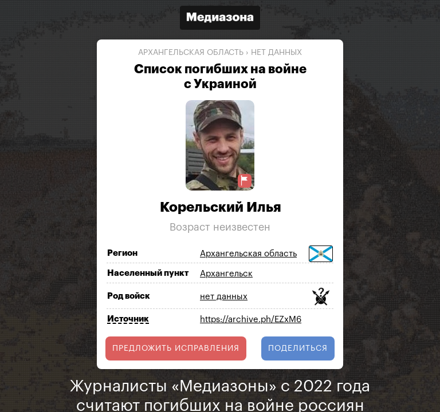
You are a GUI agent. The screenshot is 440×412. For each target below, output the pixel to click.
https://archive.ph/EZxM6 (250, 319)
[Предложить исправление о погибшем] (244, 180)
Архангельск (226, 274)
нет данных (276, 53)
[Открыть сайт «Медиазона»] (220, 19)
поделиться (298, 348)
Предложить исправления (175, 348)
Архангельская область (190, 53)
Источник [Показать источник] (128, 319)
